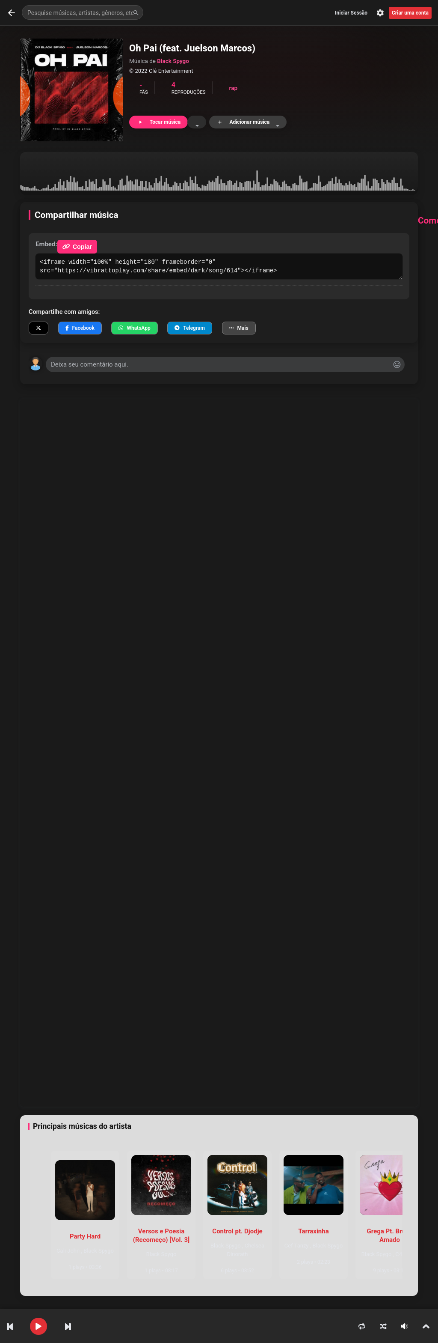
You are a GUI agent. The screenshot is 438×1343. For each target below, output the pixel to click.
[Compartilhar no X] (38, 328)
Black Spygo (173, 60)
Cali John (68, 1250)
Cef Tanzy (297, 1245)
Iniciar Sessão (351, 13)
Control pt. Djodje (237, 1231)
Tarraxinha (313, 1231)
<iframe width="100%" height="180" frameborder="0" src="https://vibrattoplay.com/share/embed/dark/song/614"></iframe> (219, 266)
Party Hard (85, 1236)
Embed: (46, 244)
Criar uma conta (410, 13)
